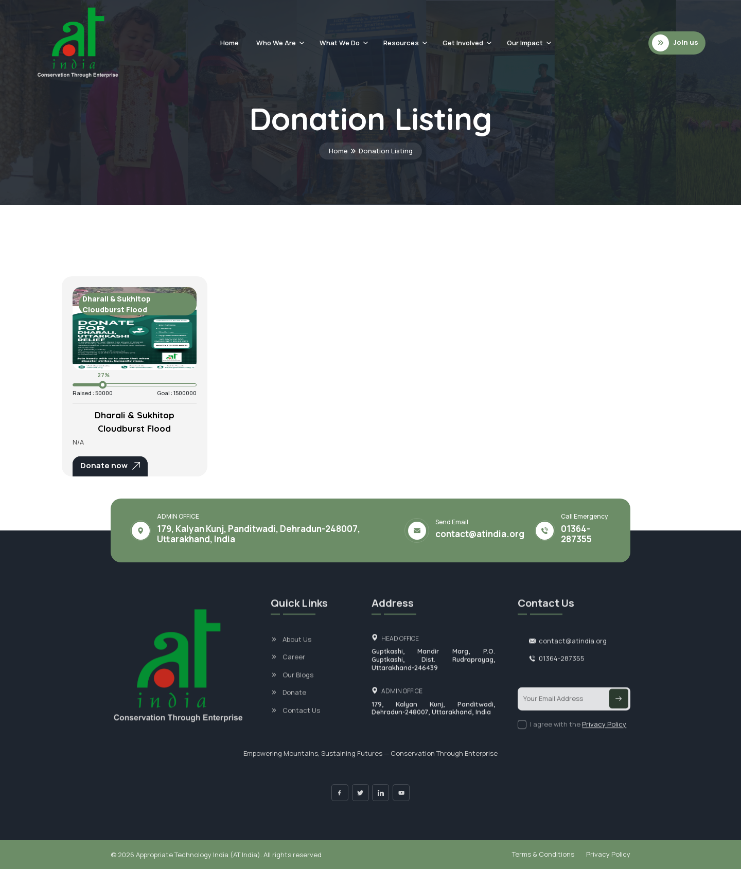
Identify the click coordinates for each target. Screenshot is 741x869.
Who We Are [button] (276, 42)
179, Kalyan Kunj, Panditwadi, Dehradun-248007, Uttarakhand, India (433, 721)
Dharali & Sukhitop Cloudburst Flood (134, 422)
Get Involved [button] (463, 42)
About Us (297, 652)
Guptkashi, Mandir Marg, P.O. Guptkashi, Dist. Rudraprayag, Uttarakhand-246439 (433, 672)
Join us (675, 42)
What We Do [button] (340, 42)
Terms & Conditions (543, 854)
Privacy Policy (604, 736)
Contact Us (301, 723)
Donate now (110, 465)
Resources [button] (401, 42)
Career (294, 670)
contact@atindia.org (479, 534)
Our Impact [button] (525, 42)
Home (229, 42)
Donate (294, 705)
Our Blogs (298, 687)
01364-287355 (576, 534)
